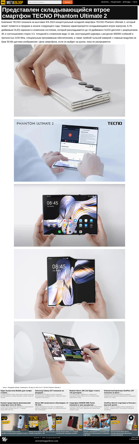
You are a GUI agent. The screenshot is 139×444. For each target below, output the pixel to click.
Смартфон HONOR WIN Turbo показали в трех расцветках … (83, 404)
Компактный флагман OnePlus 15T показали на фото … (119, 392)
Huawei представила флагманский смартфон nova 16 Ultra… (15, 404)
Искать (67, 2)
